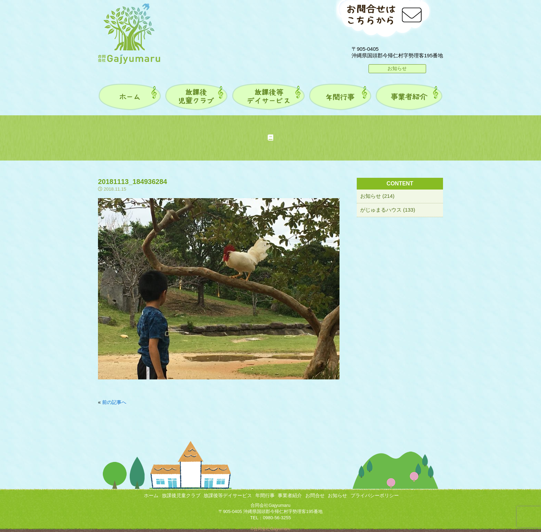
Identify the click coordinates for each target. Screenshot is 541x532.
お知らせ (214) (377, 196)
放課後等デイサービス (228, 495)
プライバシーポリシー (375, 495)
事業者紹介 (290, 495)
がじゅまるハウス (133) (387, 210)
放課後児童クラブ (181, 495)
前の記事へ (114, 402)
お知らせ (397, 68)
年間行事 (265, 495)
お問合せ (315, 495)
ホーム (151, 495)
